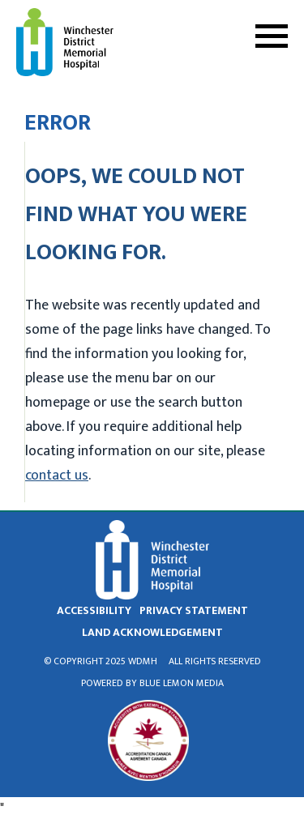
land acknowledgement (152, 632)
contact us (56, 475)
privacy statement (193, 610)
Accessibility (94, 610)
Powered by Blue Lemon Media (152, 683)
